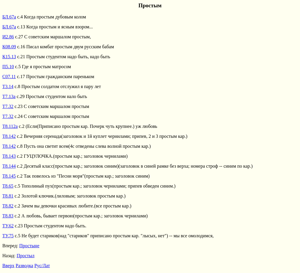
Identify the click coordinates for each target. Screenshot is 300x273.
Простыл (26, 255)
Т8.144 (9, 166)
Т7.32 (7, 106)
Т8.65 (7, 185)
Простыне (29, 245)
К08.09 (9, 46)
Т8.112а (10, 126)
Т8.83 (7, 215)
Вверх (8, 265)
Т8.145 (9, 176)
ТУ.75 (8, 235)
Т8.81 (7, 195)
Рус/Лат (42, 265)
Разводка (24, 265)
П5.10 (8, 66)
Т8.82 (7, 205)
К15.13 (9, 56)
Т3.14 (7, 86)
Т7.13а (9, 96)
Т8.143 (9, 156)
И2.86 (8, 36)
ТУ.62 (8, 225)
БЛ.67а (9, 16)
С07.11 (9, 76)
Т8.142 (9, 136)
